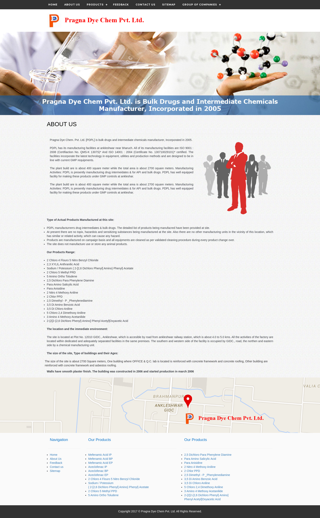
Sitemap (168, 4)
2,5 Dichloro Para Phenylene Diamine (207, 454)
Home (52, 4)
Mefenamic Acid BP (100, 458)
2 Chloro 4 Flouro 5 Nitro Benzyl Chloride (114, 479)
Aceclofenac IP (97, 466)
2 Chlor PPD (192, 471)
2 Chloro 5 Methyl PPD (102, 491)
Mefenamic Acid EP (100, 462)
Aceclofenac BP (98, 471)
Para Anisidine (193, 462)
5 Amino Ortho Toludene (103, 495)
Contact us (145, 4)
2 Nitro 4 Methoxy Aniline (200, 466)
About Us (72, 4)
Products (95, 4)
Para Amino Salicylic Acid (200, 458)
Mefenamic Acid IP (100, 454)
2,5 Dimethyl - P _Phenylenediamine (207, 475)
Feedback (121, 4)
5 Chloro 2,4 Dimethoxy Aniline (203, 487)
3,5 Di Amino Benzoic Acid (200, 479)
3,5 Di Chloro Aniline (197, 483)
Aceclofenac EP (98, 475)
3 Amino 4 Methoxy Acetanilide (203, 491)
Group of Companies (199, 4)
